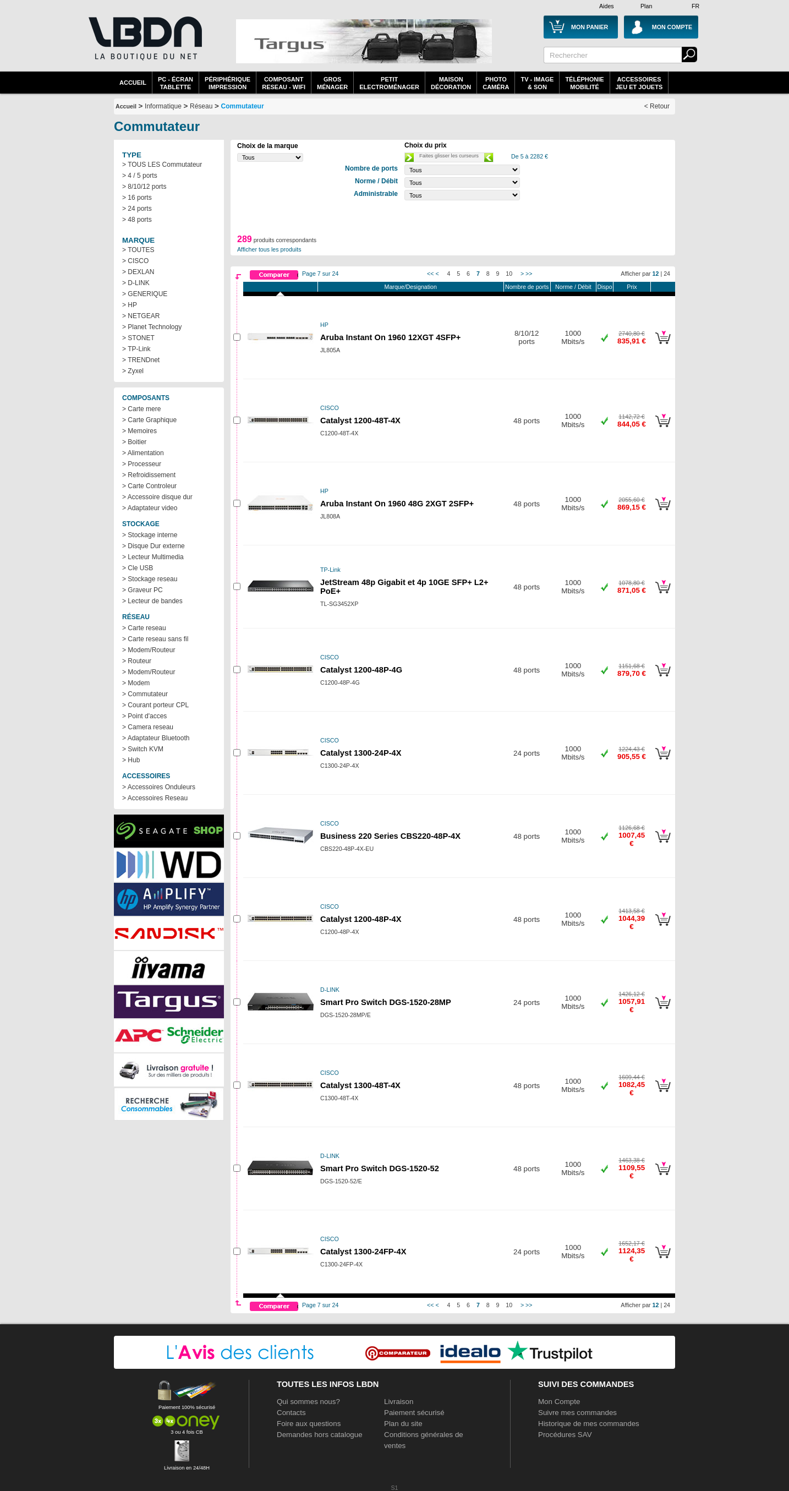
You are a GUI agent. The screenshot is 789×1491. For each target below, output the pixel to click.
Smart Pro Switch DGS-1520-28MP (385, 1002)
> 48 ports (137, 219)
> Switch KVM (142, 749)
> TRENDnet (141, 360)
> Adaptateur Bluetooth (155, 738)
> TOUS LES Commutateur (162, 164)
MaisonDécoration (451, 83)
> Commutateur (145, 694)
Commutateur (242, 106)
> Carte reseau (144, 628)
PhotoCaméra (496, 83)
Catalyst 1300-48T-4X (360, 1085)
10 (509, 273)
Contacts (291, 1412)
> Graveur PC (142, 590)
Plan (646, 6)
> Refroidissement (149, 475)
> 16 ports (137, 197)
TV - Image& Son (537, 83)
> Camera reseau (147, 727)
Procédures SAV (565, 1434)
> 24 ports (137, 208)
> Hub (131, 760)
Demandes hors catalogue (320, 1434)
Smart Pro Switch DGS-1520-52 (379, 1168)
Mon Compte (559, 1401)
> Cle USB (137, 568)
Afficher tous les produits (269, 249)
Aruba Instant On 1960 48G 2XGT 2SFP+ (397, 503)
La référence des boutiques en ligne (144, 45)
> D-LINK (136, 283)
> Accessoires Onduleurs (158, 787)
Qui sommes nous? (308, 1401)
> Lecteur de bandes (152, 601)
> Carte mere (141, 409)
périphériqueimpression (227, 83)
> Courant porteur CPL (155, 705)
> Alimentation (143, 453)
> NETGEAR (141, 316)
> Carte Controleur (149, 486)
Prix (632, 286)
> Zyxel (133, 371)
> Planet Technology (152, 327)
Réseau (201, 106)
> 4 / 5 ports (139, 175)
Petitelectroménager (389, 83)
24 (667, 273)
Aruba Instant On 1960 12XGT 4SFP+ (390, 337)
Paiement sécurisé (414, 1412)
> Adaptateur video (149, 508)
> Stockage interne (149, 535)
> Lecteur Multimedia (153, 557)
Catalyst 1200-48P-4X (360, 919)
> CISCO (135, 261)
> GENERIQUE (144, 294)
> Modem (136, 683)
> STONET (138, 338)
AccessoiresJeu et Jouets (639, 83)
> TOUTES (138, 250)
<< (430, 273)
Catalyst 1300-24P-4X (360, 753)
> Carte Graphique (149, 420)
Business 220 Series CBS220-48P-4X (390, 836)
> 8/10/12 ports (144, 186)
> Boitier (134, 442)
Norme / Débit (573, 286)
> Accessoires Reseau (155, 798)
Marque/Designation (411, 286)
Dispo (604, 286)
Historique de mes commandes (588, 1423)
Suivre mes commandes (577, 1412)
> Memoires (139, 431)
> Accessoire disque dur (157, 497)
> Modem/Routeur (148, 650)
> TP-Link (136, 349)
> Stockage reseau (149, 579)
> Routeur (136, 661)
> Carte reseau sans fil (155, 639)
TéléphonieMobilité (584, 83)
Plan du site (403, 1423)
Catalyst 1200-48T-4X (360, 420)
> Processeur (141, 464)
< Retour (657, 106)
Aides (606, 6)
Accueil (132, 82)
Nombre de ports (527, 286)
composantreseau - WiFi (283, 83)
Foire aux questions (309, 1423)
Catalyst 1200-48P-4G (361, 669)
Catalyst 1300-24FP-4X (363, 1251)
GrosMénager (332, 83)
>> (528, 273)
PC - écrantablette (175, 83)
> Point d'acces (144, 716)
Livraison (398, 1401)
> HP (129, 305)
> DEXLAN (138, 272)
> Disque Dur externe (153, 546)
